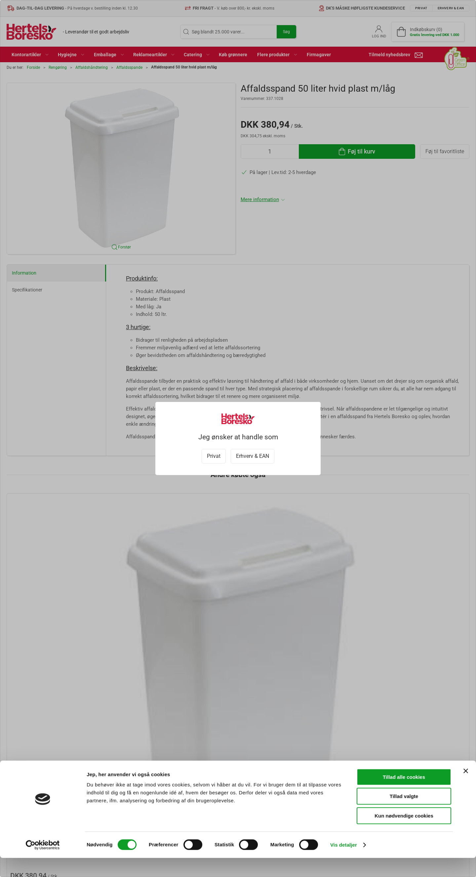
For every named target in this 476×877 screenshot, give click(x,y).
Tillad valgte (404, 815)
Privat (213, 456)
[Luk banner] (465, 790)
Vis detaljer (343, 864)
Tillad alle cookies (404, 796)
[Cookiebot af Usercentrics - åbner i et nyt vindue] (43, 864)
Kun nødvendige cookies (404, 835)
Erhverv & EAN (252, 456)
